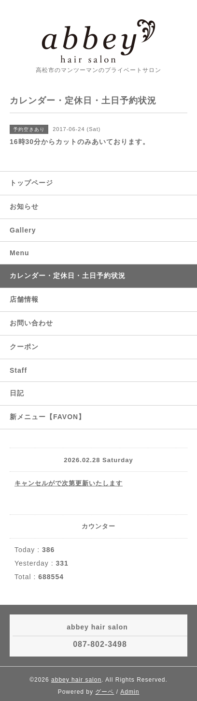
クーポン (24, 346)
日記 (17, 393)
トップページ (31, 183)
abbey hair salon (76, 679)
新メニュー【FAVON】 (47, 417)
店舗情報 (24, 299)
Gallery (23, 230)
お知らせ (24, 206)
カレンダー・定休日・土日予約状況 (68, 275)
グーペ (104, 691)
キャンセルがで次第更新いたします (68, 483)
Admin (129, 691)
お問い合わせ (31, 323)
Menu (19, 253)
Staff (18, 370)
